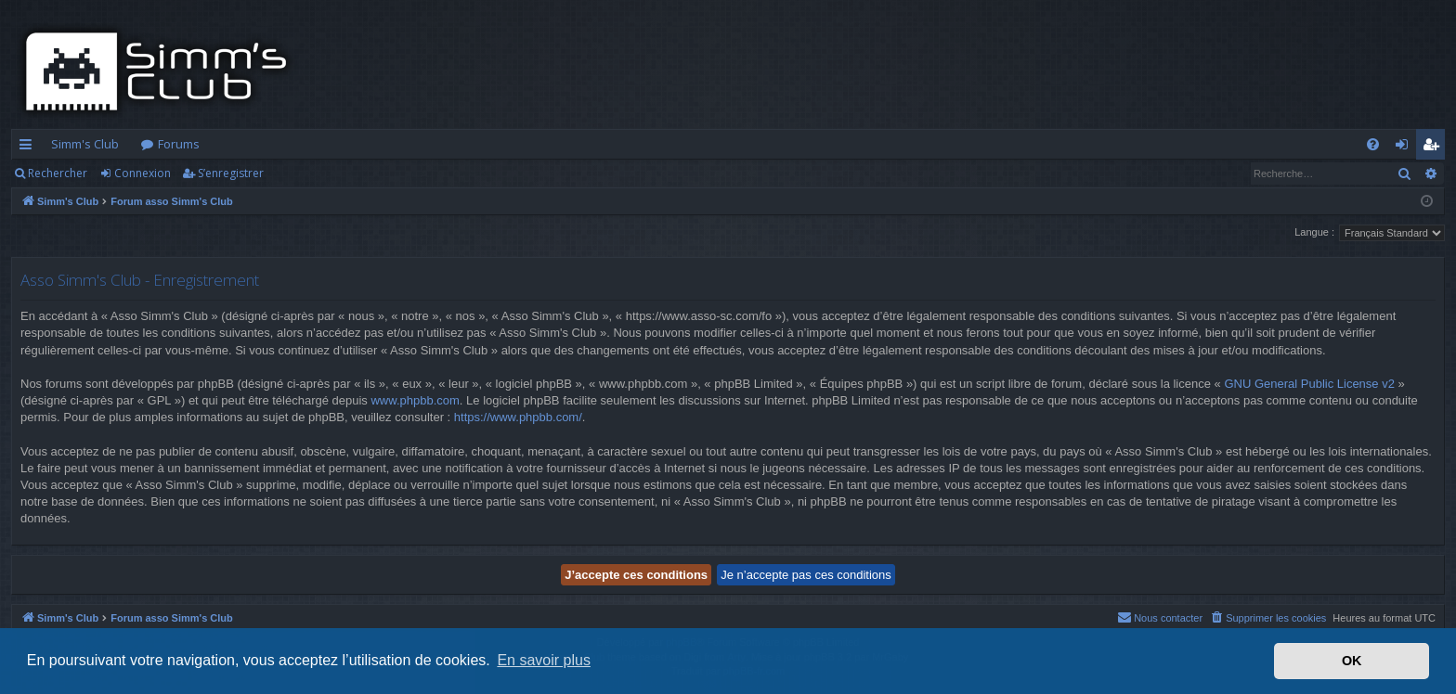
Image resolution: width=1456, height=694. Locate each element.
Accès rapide (29, 147)
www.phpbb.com (414, 400)
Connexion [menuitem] (1405, 147)
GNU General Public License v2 (1309, 384)
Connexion (142, 173)
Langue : (1314, 232)
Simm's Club (85, 143)
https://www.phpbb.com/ (518, 417)
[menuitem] (1372, 144)
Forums (179, 143)
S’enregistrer (231, 173)
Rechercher (57, 173)
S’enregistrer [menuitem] (1434, 147)
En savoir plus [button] (544, 660)
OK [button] (1352, 660)
